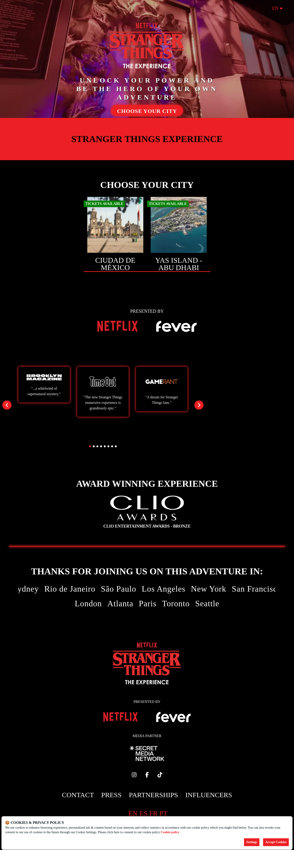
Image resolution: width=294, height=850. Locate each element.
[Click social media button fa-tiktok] (160, 776)
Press (111, 795)
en (277, 8)
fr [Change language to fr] (153, 813)
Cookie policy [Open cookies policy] (170, 832)
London (88, 603)
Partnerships (153, 795)
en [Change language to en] (133, 813)
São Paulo (118, 588)
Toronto (175, 603)
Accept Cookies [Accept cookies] (275, 842)
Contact (78, 795)
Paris (147, 603)
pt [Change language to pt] (163, 813)
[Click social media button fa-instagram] (134, 776)
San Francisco (256, 588)
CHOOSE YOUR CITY (147, 111)
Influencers (208, 795)
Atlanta (120, 603)
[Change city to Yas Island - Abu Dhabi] (178, 234)
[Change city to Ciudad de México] (115, 234)
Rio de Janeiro (69, 588)
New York (208, 588)
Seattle (207, 603)
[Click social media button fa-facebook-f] (147, 776)
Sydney (26, 588)
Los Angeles (163, 588)
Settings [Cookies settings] (251, 842)
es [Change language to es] (143, 813)
